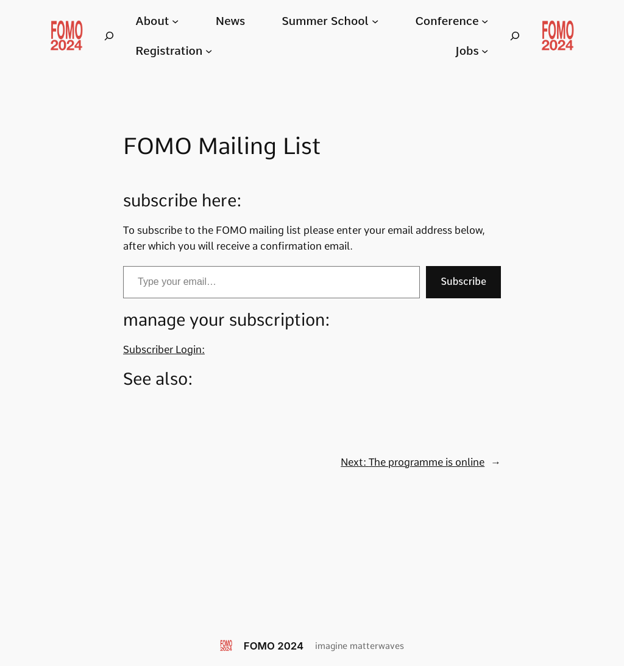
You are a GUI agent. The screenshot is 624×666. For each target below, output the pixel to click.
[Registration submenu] (208, 50)
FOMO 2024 (273, 646)
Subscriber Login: (164, 349)
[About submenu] (175, 21)
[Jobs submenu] (484, 50)
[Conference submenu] (484, 21)
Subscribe (463, 281)
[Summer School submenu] (375, 21)
